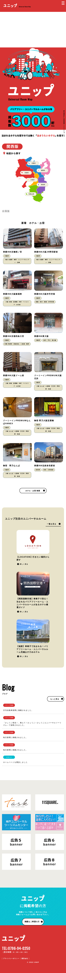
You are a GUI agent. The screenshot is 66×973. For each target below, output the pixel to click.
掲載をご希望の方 (32, 922)
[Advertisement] (33, 29)
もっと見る (54, 699)
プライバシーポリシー (11, 958)
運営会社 (24, 958)
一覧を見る (51, 524)
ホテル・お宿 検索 (32, 491)
